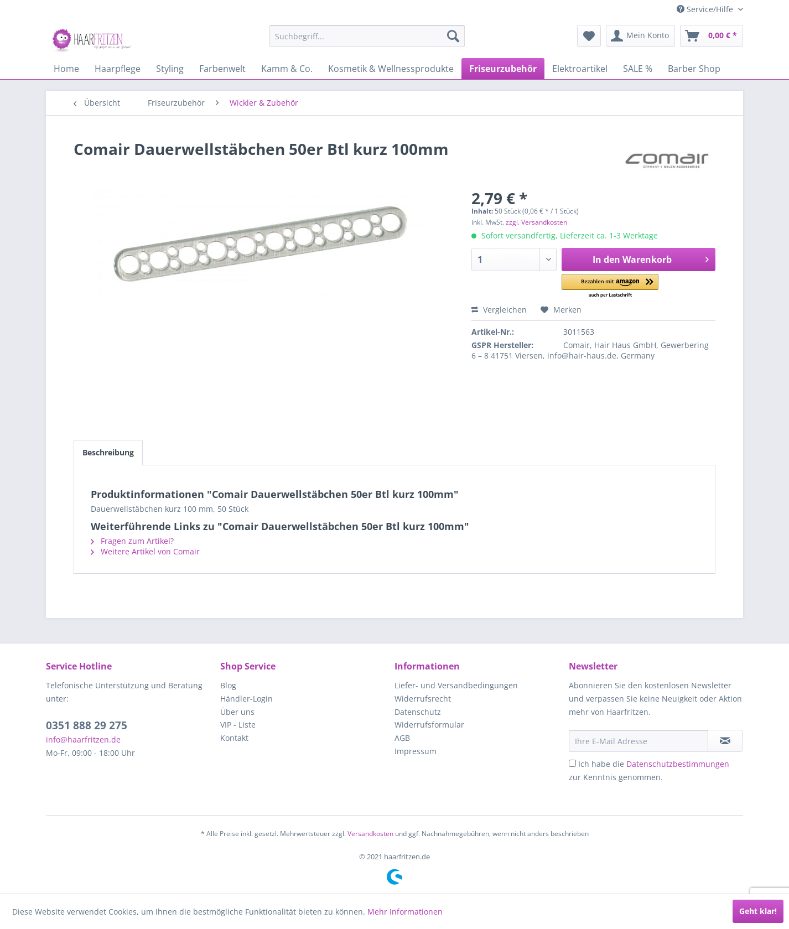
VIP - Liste (238, 724)
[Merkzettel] (589, 36)
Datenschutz (418, 712)
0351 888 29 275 (86, 725)
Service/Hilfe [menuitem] (706, 9)
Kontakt (234, 738)
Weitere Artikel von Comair (145, 551)
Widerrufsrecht (423, 698)
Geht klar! (758, 911)
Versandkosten (370, 833)
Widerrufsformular (429, 724)
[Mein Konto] (640, 36)
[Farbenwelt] (222, 68)
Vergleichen (499, 309)
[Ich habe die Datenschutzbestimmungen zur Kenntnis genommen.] (572, 763)
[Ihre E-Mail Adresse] (638, 741)
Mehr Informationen (405, 911)
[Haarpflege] (117, 68)
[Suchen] (453, 36)
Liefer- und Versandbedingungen (456, 685)
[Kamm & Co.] (286, 68)
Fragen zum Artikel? (132, 541)
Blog (228, 685)
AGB (402, 738)
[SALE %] (637, 68)
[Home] (66, 68)
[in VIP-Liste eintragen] (725, 741)
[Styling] (169, 68)
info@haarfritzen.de (83, 739)
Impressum (416, 751)
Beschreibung (108, 452)
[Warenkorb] (711, 36)
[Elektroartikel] (579, 68)
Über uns (237, 712)
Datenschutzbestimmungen (677, 764)
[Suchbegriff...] (367, 36)
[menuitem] (367, 36)
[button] (610, 286)
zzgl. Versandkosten (536, 222)
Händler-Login (246, 698)
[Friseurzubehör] (502, 68)
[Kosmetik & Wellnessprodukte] (390, 68)
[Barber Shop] (694, 68)
